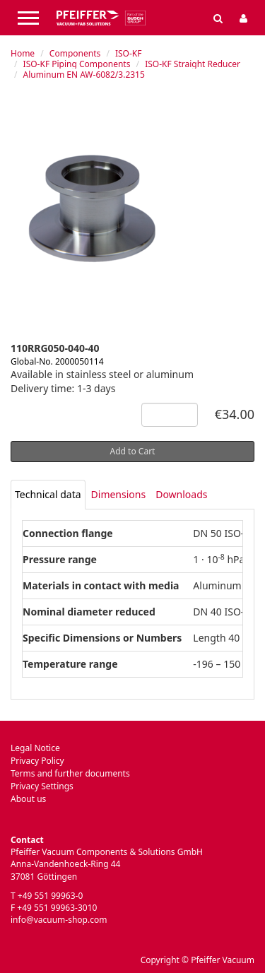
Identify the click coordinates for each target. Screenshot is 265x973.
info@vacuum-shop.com (59, 920)
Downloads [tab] (181, 494)
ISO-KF (128, 53)
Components (74, 53)
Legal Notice (35, 748)
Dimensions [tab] (118, 494)
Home (23, 53)
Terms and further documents (70, 773)
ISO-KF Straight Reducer (192, 64)
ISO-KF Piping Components (77, 64)
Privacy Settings (42, 786)
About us (28, 799)
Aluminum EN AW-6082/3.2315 (84, 75)
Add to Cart (132, 451)
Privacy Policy (37, 761)
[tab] (48, 494)
